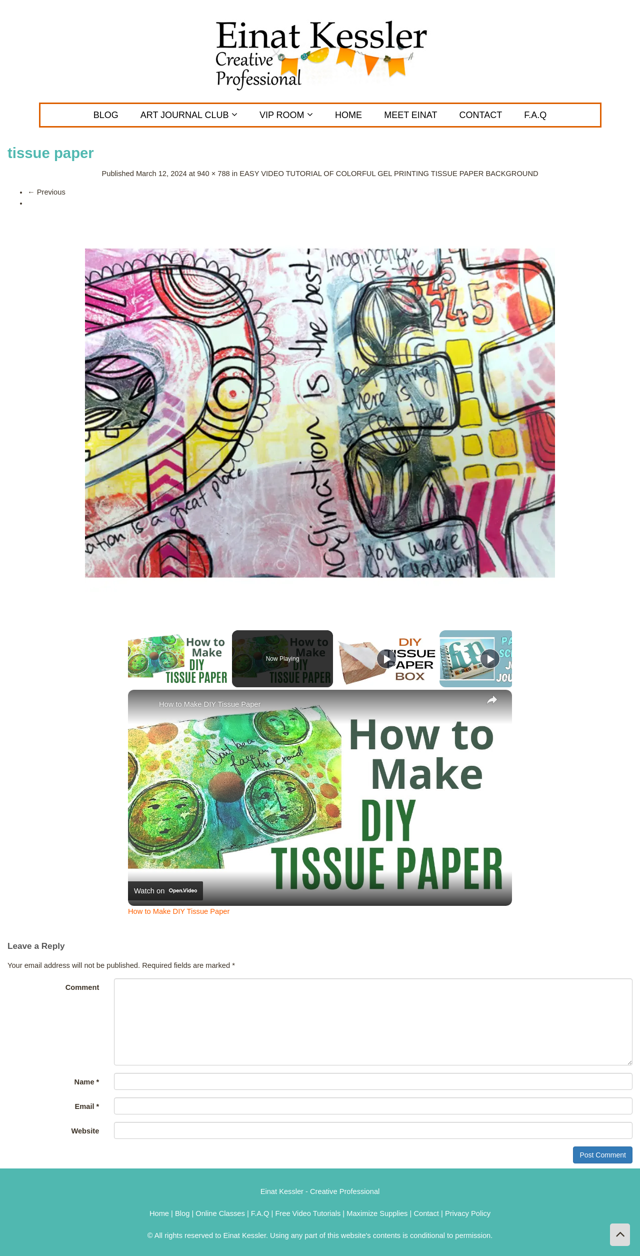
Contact (427, 1213)
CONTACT (481, 115)
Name (87, 1082)
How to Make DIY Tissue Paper (209, 704)
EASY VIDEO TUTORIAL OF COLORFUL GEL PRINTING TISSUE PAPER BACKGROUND (389, 174)
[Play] (386, 659)
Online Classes (220, 1213)
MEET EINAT (410, 115)
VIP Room (286, 115)
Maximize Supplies (377, 1213)
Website (85, 1131)
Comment (83, 987)
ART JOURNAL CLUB (189, 115)
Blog (106, 115)
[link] (144, 706)
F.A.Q (535, 115)
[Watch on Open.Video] (165, 890)
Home (348, 115)
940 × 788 (213, 174)
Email (86, 1106)
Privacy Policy (467, 1213)
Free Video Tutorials (307, 1213)
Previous (47, 192)
